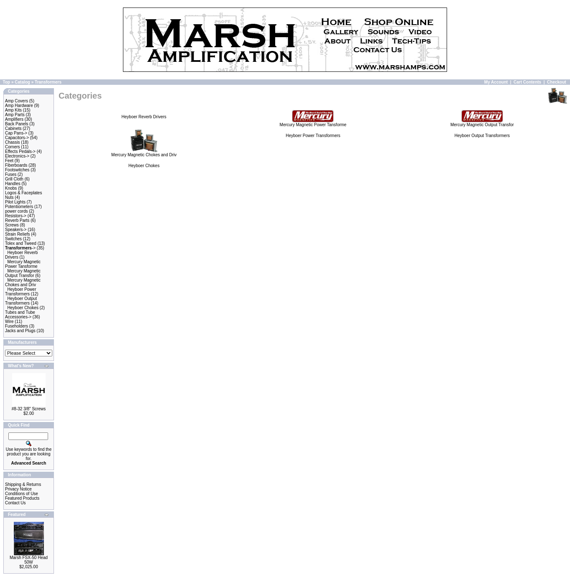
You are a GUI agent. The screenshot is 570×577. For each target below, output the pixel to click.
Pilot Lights (15, 202)
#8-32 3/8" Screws (29, 409)
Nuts (9, 197)
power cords (16, 211)
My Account (496, 82)
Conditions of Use (21, 493)
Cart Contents (527, 82)
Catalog (22, 82)
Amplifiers (14, 119)
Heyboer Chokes (23, 307)
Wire (9, 321)
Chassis (12, 142)
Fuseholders (16, 326)
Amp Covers (16, 101)
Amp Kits (13, 110)
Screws (12, 225)
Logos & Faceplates (23, 193)
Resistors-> (15, 216)
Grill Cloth (14, 179)
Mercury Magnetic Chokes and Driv (23, 282)
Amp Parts (15, 114)
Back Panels (16, 124)
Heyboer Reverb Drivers (144, 116)
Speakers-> (15, 229)
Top (6, 82)
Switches (13, 238)
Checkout (556, 82)
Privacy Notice (18, 489)
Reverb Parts (17, 220)
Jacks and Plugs (20, 330)
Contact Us (15, 503)
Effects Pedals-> (20, 151)
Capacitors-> (17, 137)
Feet (9, 160)
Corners (12, 147)
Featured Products (22, 498)
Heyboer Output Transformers (21, 300)
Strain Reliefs (17, 234)
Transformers (48, 82)
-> (20, 248)
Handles (12, 183)
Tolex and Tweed (20, 243)
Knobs (11, 188)
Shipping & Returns (23, 484)
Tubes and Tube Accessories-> (20, 314)
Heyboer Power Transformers (20, 291)
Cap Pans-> (16, 133)
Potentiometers (19, 206)
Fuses (10, 174)
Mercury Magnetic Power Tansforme (23, 264)
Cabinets (13, 128)
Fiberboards (16, 165)
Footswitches (17, 170)
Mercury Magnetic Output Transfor (23, 273)
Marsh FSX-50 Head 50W (29, 559)
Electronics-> (17, 156)
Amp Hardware (19, 105)
